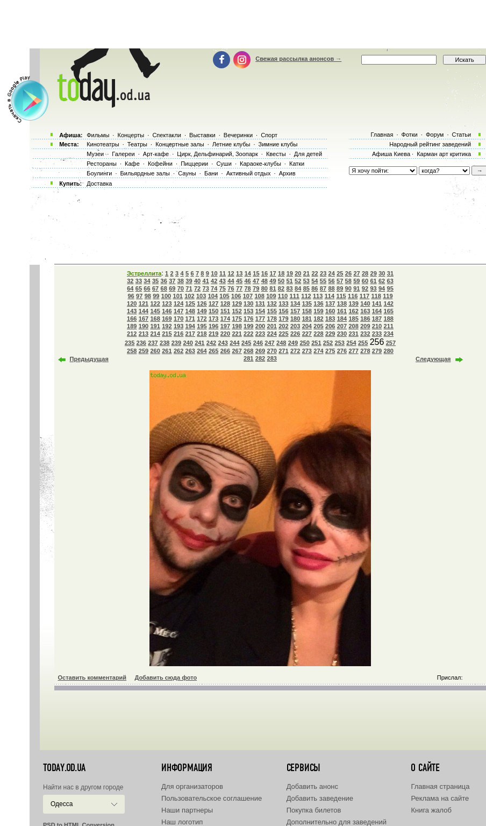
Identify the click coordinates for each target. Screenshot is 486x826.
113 (318, 296)
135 (307, 303)
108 (259, 296)
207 (342, 326)
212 (132, 333)
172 (201, 318)
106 (236, 296)
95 (390, 288)
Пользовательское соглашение (211, 798)
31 (390, 273)
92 (365, 288)
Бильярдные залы (145, 173)
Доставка (99, 183)
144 (143, 311)
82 (281, 288)
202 (283, 326)
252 (328, 343)
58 (348, 281)
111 (294, 296)
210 (377, 326)
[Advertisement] (243, 24)
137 (330, 303)
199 (248, 326)
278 (365, 351)
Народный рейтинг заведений (430, 144)
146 (166, 311)
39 (188, 281)
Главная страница (440, 786)
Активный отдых (248, 173)
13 (239, 273)
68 (164, 288)
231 (353, 333)
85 (306, 288)
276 (342, 351)
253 (340, 343)
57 (340, 281)
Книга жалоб (431, 810)
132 (272, 303)
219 (213, 333)
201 (272, 326)
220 (225, 333)
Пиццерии (194, 163)
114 (329, 296)
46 (247, 281)
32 (130, 281)
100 (166, 296)
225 (283, 333)
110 (283, 296)
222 (248, 333)
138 (342, 303)
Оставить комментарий (92, 677)
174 (225, 318)
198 (236, 326)
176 (248, 318)
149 (201, 311)
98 (148, 296)
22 (314, 273)
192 (166, 326)
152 (236, 311)
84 (298, 288)
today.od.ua (64, 768)
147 (178, 311)
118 (376, 296)
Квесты (276, 154)
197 (225, 326)
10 (214, 273)
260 (155, 351)
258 (132, 351)
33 (138, 281)
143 (132, 311)
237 (153, 343)
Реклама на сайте (440, 798)
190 (143, 326)
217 (190, 333)
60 (365, 281)
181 (307, 318)
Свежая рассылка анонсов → (298, 58)
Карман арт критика (444, 154)
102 (189, 296)
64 (130, 288)
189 (132, 326)
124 (178, 303)
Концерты (130, 135)
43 (222, 281)
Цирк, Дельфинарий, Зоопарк (217, 154)
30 (381, 273)
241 (199, 343)
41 (206, 281)
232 (365, 333)
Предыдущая (89, 359)
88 (331, 288)
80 (264, 288)
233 (377, 333)
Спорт (269, 135)
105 (224, 296)
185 (353, 318)
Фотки (410, 134)
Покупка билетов (314, 810)
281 (248, 358)
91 (356, 288)
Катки (296, 163)
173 (213, 318)
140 (365, 303)
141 (377, 303)
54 (314, 281)
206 (330, 326)
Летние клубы (231, 144)
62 (381, 281)
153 (248, 311)
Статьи (461, 134)
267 (236, 351)
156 (283, 311)
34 (147, 281)
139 (353, 303)
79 (256, 288)
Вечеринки (238, 135)
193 (178, 326)
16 (264, 273)
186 (365, 318)
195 (201, 326)
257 (391, 343)
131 (260, 303)
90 (348, 288)
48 (264, 281)
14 (248, 273)
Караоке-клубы (260, 163)
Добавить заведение (320, 798)
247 (269, 343)
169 (166, 318)
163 (365, 311)
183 (330, 318)
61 (373, 281)
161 (342, 311)
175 (236, 318)
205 (318, 326)
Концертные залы (179, 144)
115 (341, 296)
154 (260, 311)
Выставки (202, 135)
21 (306, 273)
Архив (287, 173)
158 (307, 311)
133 (283, 303)
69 (172, 288)
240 (187, 343)
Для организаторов (192, 786)
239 (176, 343)
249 (293, 343)
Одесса (62, 804)
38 (180, 281)
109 (271, 296)
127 (213, 303)
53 (306, 281)
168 (155, 318)
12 (230, 273)
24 (331, 273)
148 (190, 311)
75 (222, 288)
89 (340, 288)
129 (236, 303)
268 (248, 351)
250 (304, 343)
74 (214, 288)
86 (314, 288)
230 (342, 333)
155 (272, 311)
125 (190, 303)
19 (290, 273)
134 (295, 303)
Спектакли (166, 135)
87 (323, 288)
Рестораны (102, 163)
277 (353, 351)
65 (138, 288)
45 (239, 281)
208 (353, 326)
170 (178, 318)
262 (178, 351)
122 (155, 303)
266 (225, 351)
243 (223, 343)
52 (298, 281)
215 (166, 333)
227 (307, 333)
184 (342, 318)
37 (172, 281)
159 (318, 311)
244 (234, 343)
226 (295, 333)
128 (225, 303)
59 (356, 281)
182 (318, 318)
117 (364, 296)
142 (389, 303)
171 (190, 318)
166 (132, 318)
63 (390, 281)
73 (206, 288)
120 (132, 303)
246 (258, 343)
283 (272, 358)
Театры (137, 144)
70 (180, 288)
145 (155, 311)
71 (188, 288)
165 (389, 311)
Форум (435, 134)
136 (318, 303)
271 (283, 351)
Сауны (187, 173)
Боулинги (99, 173)
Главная (381, 134)
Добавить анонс (312, 786)
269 (260, 351)
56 (331, 281)
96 (130, 296)
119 (387, 296)
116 (353, 296)
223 (260, 333)
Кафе (132, 163)
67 (155, 288)
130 (248, 303)
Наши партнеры (187, 810)
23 (323, 273)
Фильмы (98, 135)
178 (272, 318)
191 (155, 326)
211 (389, 326)
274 (318, 351)
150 (213, 311)
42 (214, 281)
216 (178, 333)
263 (190, 351)
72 (197, 288)
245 (246, 343)
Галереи (123, 154)
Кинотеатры (103, 144)
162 (353, 311)
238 (164, 343)
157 (295, 311)
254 (351, 343)
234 (389, 333)
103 (201, 296)
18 (281, 273)
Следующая (433, 359)
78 (247, 288)
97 (139, 296)
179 (283, 318)
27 (356, 273)
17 (272, 273)
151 (225, 311)
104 (213, 296)
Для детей (308, 154)
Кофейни (160, 163)
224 (272, 333)
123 (166, 303)
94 (381, 288)
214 (155, 333)
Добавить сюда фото (165, 677)
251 (316, 343)
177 (260, 318)
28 (365, 273)
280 (389, 351)
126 (201, 303)
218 (201, 333)
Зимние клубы (278, 144)
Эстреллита (144, 273)
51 (289, 281)
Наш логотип (182, 822)
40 (197, 281)
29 (373, 273)
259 (143, 351)
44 (230, 281)
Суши (223, 163)
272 (295, 351)
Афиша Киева (391, 154)
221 (236, 333)
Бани (211, 173)
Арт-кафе (156, 154)
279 (377, 351)
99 (156, 296)
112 (306, 296)
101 (178, 296)
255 (363, 343)
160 (330, 311)
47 (256, 281)
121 (143, 303)
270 (272, 351)
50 (281, 281)
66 (147, 288)
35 (155, 281)
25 (340, 273)
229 (330, 333)
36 (164, 281)
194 (190, 326)
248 (281, 343)
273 (307, 351)
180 (295, 318)
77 (239, 288)
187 (377, 318)
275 (330, 351)
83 (289, 288)
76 (230, 288)
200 (260, 326)
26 (348, 273)
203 (295, 326)
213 (143, 333)
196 (213, 326)
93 (373, 288)
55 (323, 281)
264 (201, 351)
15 (256, 273)
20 (298, 273)
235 (129, 343)
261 (166, 351)
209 (365, 326)
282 (260, 358)
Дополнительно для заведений (337, 822)
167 (143, 318)
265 (213, 351)
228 (318, 333)
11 (222, 273)
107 (248, 296)
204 (307, 326)
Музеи (95, 154)
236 (141, 343)
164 (377, 311)
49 (272, 281)
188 (389, 318)
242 (211, 343)
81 (272, 288)
